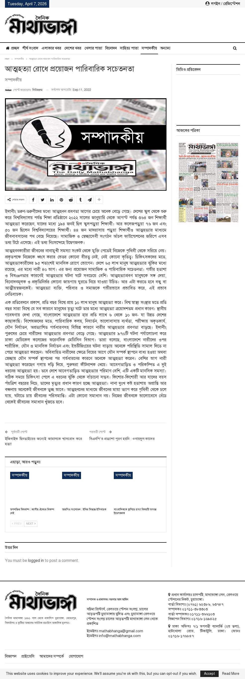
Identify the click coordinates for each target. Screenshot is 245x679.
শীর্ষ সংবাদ (30, 48)
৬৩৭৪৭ (217, 604)
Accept (209, 674)
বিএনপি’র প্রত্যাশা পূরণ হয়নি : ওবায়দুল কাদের (122, 438)
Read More (230, 674)
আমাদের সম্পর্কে (52, 656)
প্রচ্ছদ (12, 48)
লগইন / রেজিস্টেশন (222, 3)
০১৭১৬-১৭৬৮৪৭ (181, 636)
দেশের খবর (72, 48)
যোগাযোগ (76, 656)
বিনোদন (111, 48)
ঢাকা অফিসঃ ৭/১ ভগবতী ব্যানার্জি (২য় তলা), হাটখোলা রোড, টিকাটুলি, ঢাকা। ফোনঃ (204, 628)
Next (31, 523)
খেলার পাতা (93, 48)
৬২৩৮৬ (204, 604)
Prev (17, 523)
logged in (36, 560)
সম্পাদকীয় (149, 48)
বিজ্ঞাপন (10, 656)
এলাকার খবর (51, 48)
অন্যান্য (165, 48)
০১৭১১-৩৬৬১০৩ (202, 614)
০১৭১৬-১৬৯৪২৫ (204, 619)
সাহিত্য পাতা (129, 48)
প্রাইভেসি (28, 656)
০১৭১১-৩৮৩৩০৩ (195, 609)
